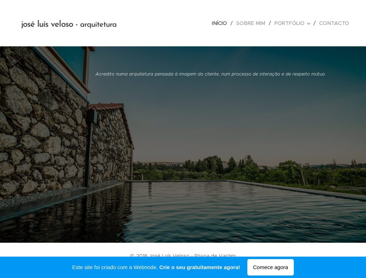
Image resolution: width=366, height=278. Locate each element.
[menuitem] (224, 23)
